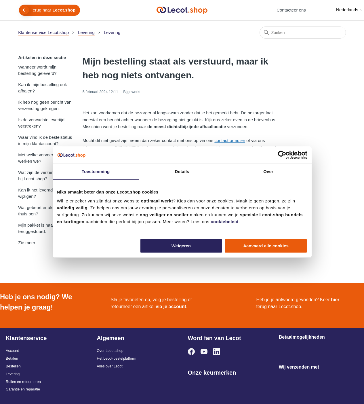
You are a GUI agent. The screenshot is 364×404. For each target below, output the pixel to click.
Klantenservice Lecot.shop (43, 32)
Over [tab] (268, 171)
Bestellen (13, 366)
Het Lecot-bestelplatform (116, 358)
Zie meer (26, 242)
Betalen (12, 358)
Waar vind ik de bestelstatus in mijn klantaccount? (45, 140)
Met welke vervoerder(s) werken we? (41, 158)
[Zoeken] (303, 32)
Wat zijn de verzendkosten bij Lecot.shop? (43, 175)
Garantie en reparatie (23, 389)
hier (335, 299)
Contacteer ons (291, 9)
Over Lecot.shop (110, 351)
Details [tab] (182, 171)
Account (12, 351)
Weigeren (181, 245)
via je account (171, 306)
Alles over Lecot (110, 366)
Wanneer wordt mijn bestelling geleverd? (37, 70)
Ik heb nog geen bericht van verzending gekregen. (44, 105)
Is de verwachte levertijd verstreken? (41, 123)
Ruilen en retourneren (23, 382)
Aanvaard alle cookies (266, 245)
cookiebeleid (225, 221)
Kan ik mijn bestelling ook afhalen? (42, 88)
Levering (86, 32)
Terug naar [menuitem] (53, 9)
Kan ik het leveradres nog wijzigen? (42, 193)
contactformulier (229, 140)
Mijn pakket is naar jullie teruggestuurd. (41, 228)
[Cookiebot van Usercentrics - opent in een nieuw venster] (282, 155)
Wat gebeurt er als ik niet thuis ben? (42, 211)
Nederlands (349, 9)
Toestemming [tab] (96, 171)
